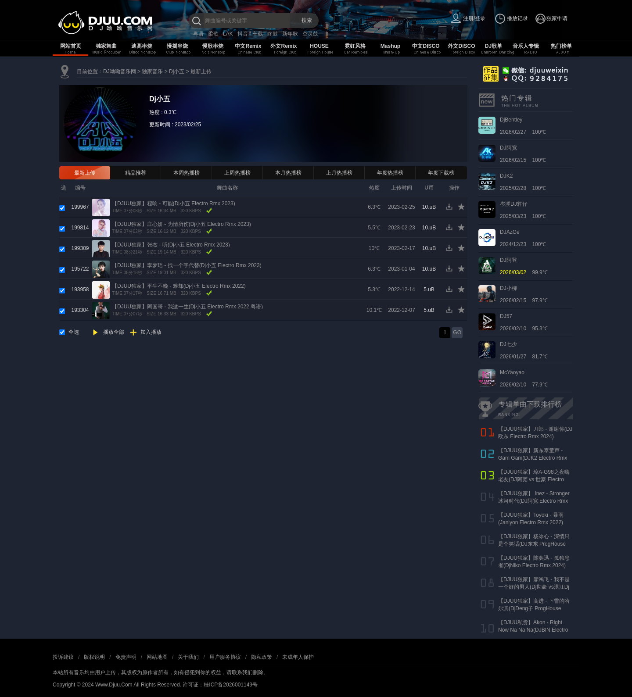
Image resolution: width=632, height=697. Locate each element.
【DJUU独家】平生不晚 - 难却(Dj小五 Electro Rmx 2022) (179, 286)
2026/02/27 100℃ (523, 126)
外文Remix (283, 46)
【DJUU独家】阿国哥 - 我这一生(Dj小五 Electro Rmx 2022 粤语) (187, 307)
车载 (257, 34)
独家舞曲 (106, 46)
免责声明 (125, 657)
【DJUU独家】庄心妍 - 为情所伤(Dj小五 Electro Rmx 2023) (181, 224)
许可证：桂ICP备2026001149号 (220, 685)
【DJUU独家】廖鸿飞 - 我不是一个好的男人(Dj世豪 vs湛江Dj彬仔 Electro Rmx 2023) (534, 586)
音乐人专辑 (526, 46)
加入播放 (151, 332)
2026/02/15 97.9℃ (524, 294)
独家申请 (556, 18)
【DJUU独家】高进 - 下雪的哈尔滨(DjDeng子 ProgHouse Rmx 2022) (534, 608)
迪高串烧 (141, 46)
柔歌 (213, 34)
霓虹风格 (355, 46)
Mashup (390, 46)
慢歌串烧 (212, 46)
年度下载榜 (441, 173)
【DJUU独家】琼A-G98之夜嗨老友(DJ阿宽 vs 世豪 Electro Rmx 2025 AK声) (534, 479)
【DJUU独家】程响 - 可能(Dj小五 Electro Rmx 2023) (173, 203)
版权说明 (94, 657)
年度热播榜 (390, 173)
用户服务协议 (225, 657)
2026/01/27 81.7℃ (524, 350)
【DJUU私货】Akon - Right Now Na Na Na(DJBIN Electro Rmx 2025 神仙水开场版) (533, 629)
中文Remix (248, 46)
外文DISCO (461, 46)
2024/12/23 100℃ (523, 238)
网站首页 (70, 46)
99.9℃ (524, 266)
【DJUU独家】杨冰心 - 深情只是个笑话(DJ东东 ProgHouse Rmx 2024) (534, 543)
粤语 (198, 34)
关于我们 (188, 657)
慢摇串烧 (177, 46)
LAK (228, 34)
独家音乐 (152, 71)
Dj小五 (176, 71)
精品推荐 (135, 173)
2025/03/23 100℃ (523, 210)
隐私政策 (261, 657)
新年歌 (290, 34)
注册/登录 (474, 18)
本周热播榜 (186, 173)
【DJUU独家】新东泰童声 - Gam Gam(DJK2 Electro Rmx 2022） (532, 457)
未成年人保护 (298, 657)
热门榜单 (561, 46)
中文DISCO (425, 46)
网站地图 (157, 657)
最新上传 (201, 71)
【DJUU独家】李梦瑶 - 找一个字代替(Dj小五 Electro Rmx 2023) (187, 265)
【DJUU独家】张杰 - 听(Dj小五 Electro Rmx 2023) (171, 245)
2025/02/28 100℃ (523, 182)
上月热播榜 (339, 173)
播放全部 (113, 332)
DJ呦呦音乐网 (119, 71)
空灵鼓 (310, 34)
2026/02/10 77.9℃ (524, 378)
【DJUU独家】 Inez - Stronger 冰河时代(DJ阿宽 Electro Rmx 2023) (534, 500)
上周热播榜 (237, 173)
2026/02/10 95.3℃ (524, 322)
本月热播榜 (288, 173)
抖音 (242, 34)
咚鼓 (272, 34)
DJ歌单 (493, 46)
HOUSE (319, 46)
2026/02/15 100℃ (523, 154)
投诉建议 (63, 657)
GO (457, 332)
